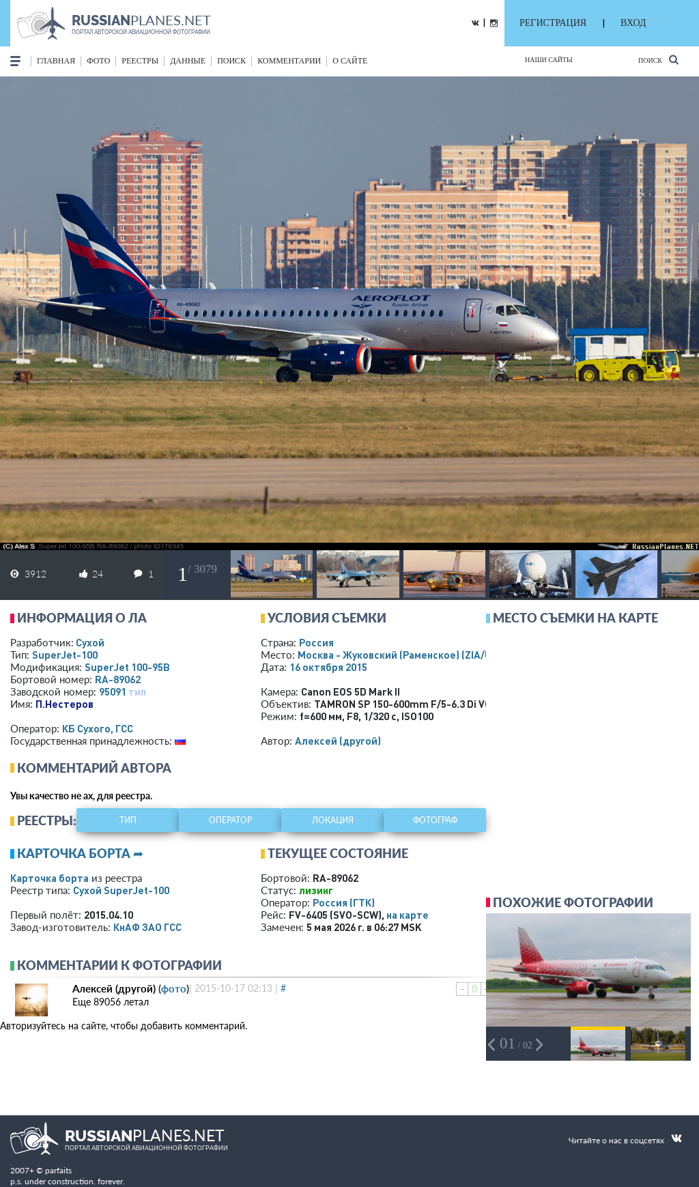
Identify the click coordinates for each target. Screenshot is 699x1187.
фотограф (435, 820)
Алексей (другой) (338, 740)
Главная (56, 61)
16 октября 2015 (328, 667)
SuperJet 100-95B (127, 667)
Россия (316, 642)
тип (137, 691)
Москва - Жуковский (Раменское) (407, 654)
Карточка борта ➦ (80, 853)
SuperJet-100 (65, 654)
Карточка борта (49, 878)
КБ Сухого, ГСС (97, 728)
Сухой (90, 642)
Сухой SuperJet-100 (121, 890)
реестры (140, 61)
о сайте (349, 61)
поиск (231, 61)
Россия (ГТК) (344, 902)
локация (333, 820)
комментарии (289, 61)
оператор (230, 820)
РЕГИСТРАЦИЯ (552, 23)
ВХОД (633, 23)
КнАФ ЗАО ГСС (147, 927)
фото (98, 61)
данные (187, 61)
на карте (407, 915)
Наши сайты (549, 59)
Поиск (658, 60)
